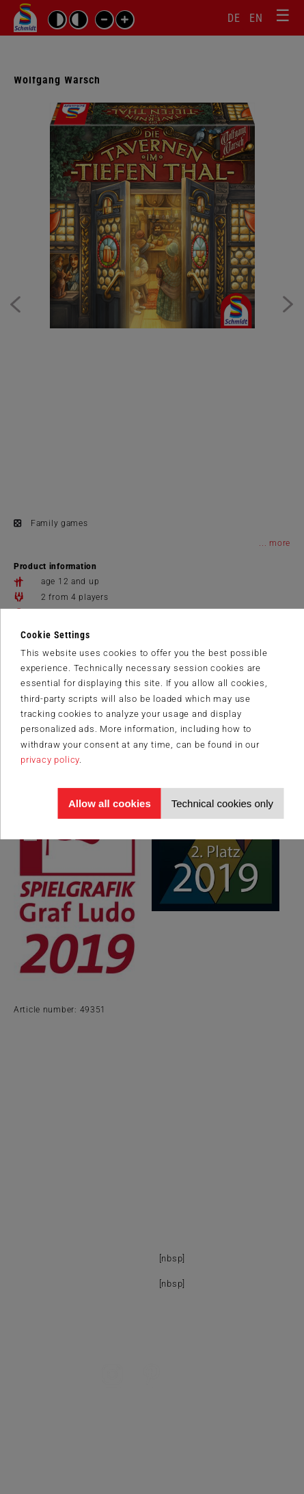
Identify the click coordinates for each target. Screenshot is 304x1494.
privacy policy (49, 760)
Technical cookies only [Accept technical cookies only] (222, 803)
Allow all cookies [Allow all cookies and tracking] (109, 803)
